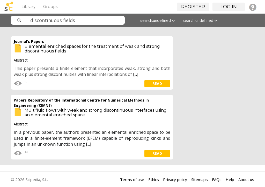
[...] (135, 74)
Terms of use (132, 179)
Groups (50, 6)
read (157, 83)
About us (246, 179)
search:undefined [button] (157, 20)
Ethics (153, 179)
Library (28, 6)
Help (230, 179)
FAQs (217, 179)
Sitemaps (199, 179)
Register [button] (193, 7)
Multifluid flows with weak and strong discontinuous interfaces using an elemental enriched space (96, 112)
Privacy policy (175, 179)
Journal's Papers (29, 41)
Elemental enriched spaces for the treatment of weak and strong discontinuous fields (92, 49)
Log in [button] (228, 7)
